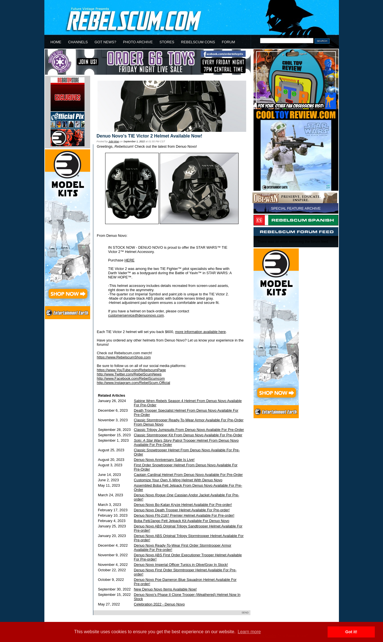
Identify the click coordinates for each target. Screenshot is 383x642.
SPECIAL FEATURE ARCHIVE (296, 208)
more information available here (200, 332)
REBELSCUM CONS (198, 42)
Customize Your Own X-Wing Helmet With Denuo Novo (178, 480)
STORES (166, 42)
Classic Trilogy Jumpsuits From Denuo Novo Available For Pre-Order (189, 430)
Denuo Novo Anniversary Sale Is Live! (164, 460)
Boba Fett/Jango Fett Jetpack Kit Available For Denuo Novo (182, 521)
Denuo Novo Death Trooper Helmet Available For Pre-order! (182, 510)
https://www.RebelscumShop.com (124, 357)
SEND (245, 612)
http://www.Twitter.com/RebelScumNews (129, 374)
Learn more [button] (249, 631)
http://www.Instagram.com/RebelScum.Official (133, 383)
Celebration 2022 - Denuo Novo (159, 604)
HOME (56, 42)
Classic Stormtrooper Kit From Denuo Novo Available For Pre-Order (188, 435)
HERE (129, 260)
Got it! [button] (351, 632)
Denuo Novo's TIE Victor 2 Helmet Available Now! (149, 136)
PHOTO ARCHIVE (138, 42)
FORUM (228, 42)
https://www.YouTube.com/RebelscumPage (131, 370)
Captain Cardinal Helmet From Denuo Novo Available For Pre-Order (188, 475)
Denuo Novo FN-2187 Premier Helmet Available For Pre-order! (184, 515)
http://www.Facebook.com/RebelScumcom (131, 378)
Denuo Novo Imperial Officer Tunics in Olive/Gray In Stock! (181, 564)
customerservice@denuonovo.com (136, 315)
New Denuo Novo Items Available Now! (165, 589)
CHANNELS (78, 42)
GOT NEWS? (105, 42)
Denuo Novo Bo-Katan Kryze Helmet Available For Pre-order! (183, 505)
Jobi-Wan (114, 141)
